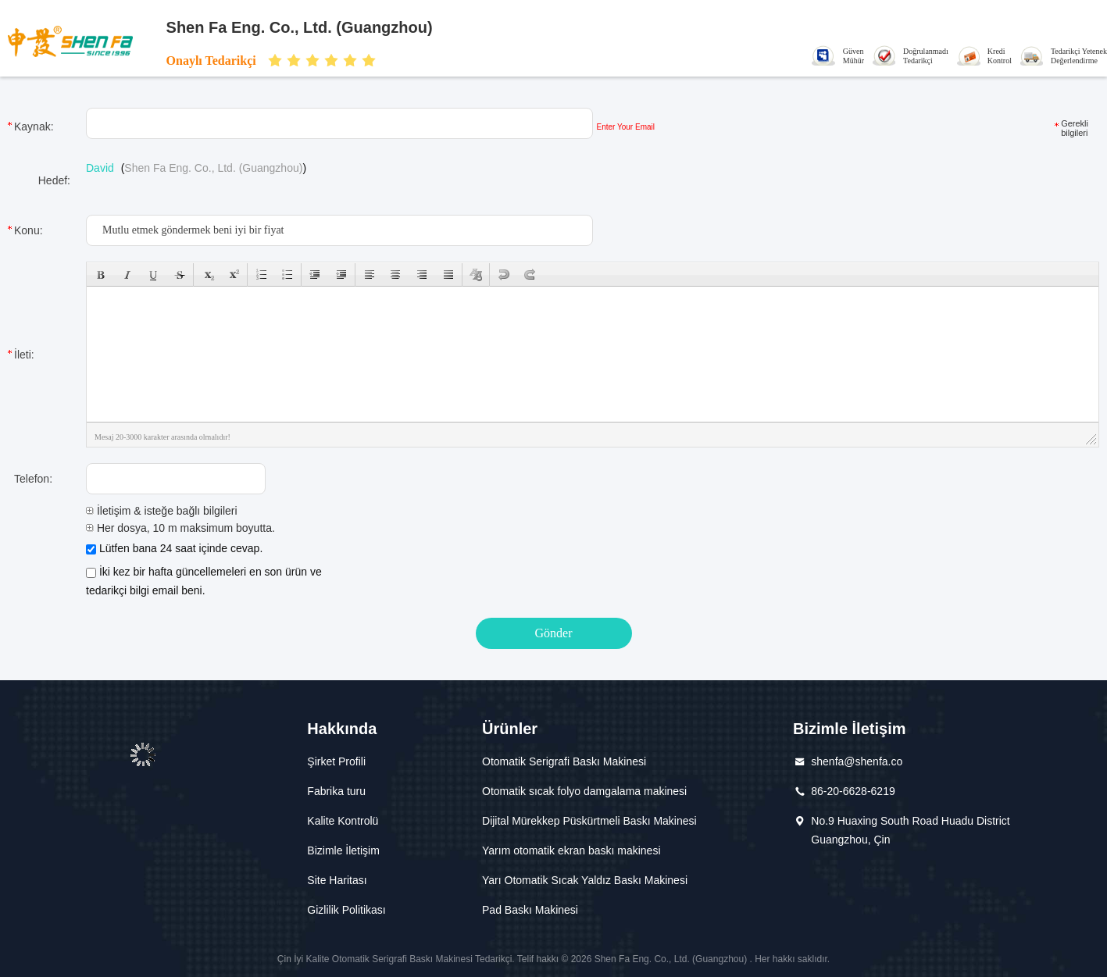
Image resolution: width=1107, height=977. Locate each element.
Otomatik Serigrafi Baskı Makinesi (564, 761)
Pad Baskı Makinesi (530, 910)
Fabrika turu (336, 791)
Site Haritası (336, 880)
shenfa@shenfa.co (856, 761)
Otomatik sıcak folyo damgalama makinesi (584, 791)
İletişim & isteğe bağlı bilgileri (161, 511)
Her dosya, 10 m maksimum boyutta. (180, 528)
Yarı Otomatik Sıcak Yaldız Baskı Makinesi (584, 880)
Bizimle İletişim (343, 850)
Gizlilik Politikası (346, 910)
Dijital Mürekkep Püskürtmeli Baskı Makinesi (589, 821)
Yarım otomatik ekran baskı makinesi (571, 850)
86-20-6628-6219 (853, 791)
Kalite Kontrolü (342, 821)
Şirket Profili (336, 761)
